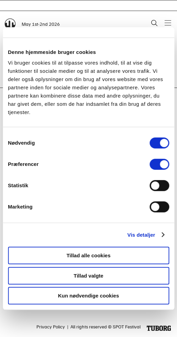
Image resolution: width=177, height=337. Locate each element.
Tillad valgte (88, 276)
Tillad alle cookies (88, 255)
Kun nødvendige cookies (88, 296)
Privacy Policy (50, 326)
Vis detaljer (141, 235)
